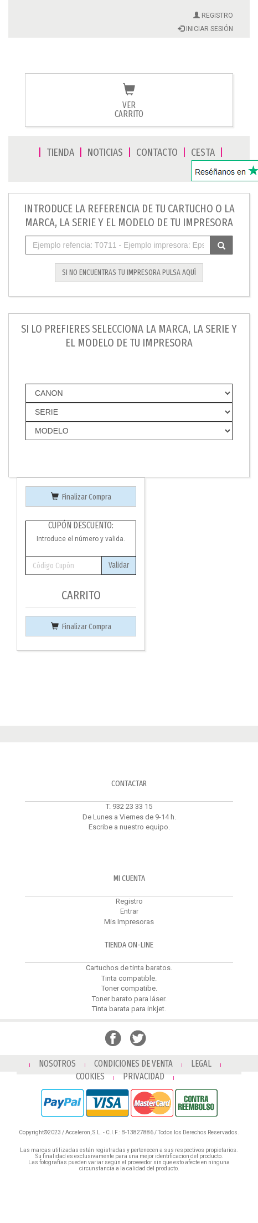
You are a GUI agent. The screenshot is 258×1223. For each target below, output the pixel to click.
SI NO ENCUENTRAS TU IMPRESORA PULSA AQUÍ (129, 272)
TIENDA (60, 152)
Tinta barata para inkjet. (129, 1009)
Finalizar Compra (81, 497)
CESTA (203, 152)
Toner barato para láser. (129, 999)
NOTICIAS (105, 152)
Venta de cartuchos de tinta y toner (129, 62)
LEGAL (201, 1063)
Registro (129, 901)
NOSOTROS (57, 1063)
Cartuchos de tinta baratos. (129, 968)
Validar (119, 565)
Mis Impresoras (129, 922)
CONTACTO (157, 152)
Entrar (129, 911)
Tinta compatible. (129, 978)
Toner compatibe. (129, 988)
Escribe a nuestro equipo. (129, 827)
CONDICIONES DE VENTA (133, 1063)
